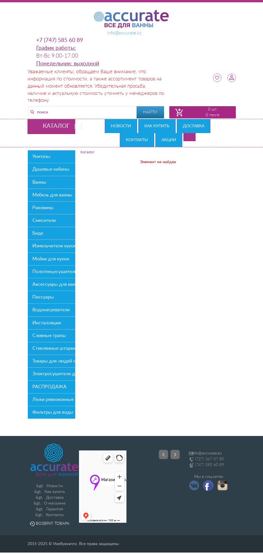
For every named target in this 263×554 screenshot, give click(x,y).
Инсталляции (46, 323)
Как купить (157, 126)
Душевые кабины (50, 169)
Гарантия (54, 509)
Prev (163, 454)
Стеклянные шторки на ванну (53, 348)
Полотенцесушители (53, 271)
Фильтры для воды (52, 412)
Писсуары (43, 297)
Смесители (44, 220)
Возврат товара (49, 524)
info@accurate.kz (206, 453)
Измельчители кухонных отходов (53, 246)
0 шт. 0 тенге (212, 112)
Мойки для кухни (50, 259)
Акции (168, 140)
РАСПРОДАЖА (49, 386)
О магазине (54, 503)
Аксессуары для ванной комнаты (53, 284)
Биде (37, 233)
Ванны (39, 182)
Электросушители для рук (53, 373)
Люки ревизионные (53, 399)
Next (175, 454)
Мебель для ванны (52, 195)
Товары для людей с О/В (53, 361)
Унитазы (41, 156)
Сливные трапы (49, 335)
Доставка (193, 126)
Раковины (43, 207)
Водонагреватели (51, 310)
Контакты (137, 140)
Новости (121, 126)
